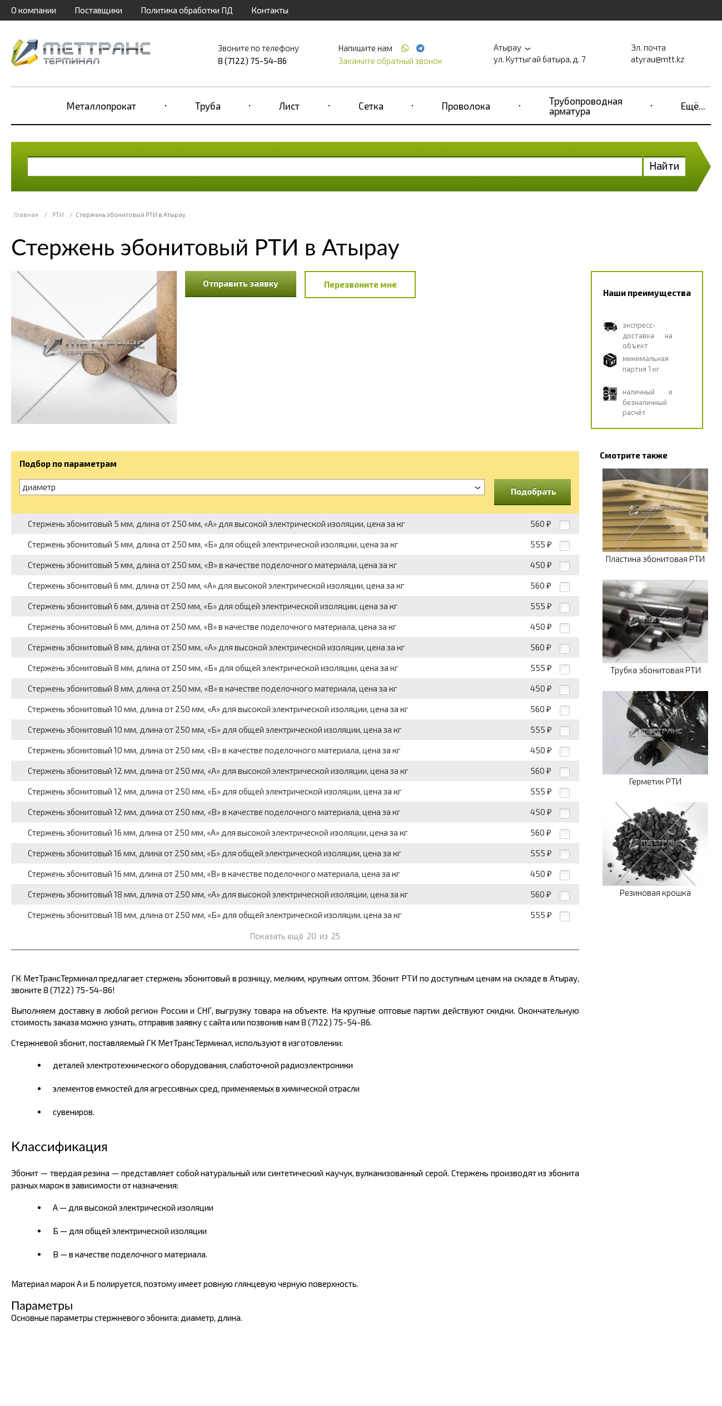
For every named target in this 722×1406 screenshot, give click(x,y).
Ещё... (693, 106)
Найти (664, 165)
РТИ (58, 214)
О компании (33, 10)
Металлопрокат (101, 106)
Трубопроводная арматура (586, 106)
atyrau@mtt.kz (658, 59)
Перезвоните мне (360, 284)
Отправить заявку (240, 283)
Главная (26, 214)
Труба (208, 106)
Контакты (269, 10)
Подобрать (533, 491)
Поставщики (98, 10)
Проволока (466, 106)
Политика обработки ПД (187, 10)
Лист (289, 106)
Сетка (371, 106)
